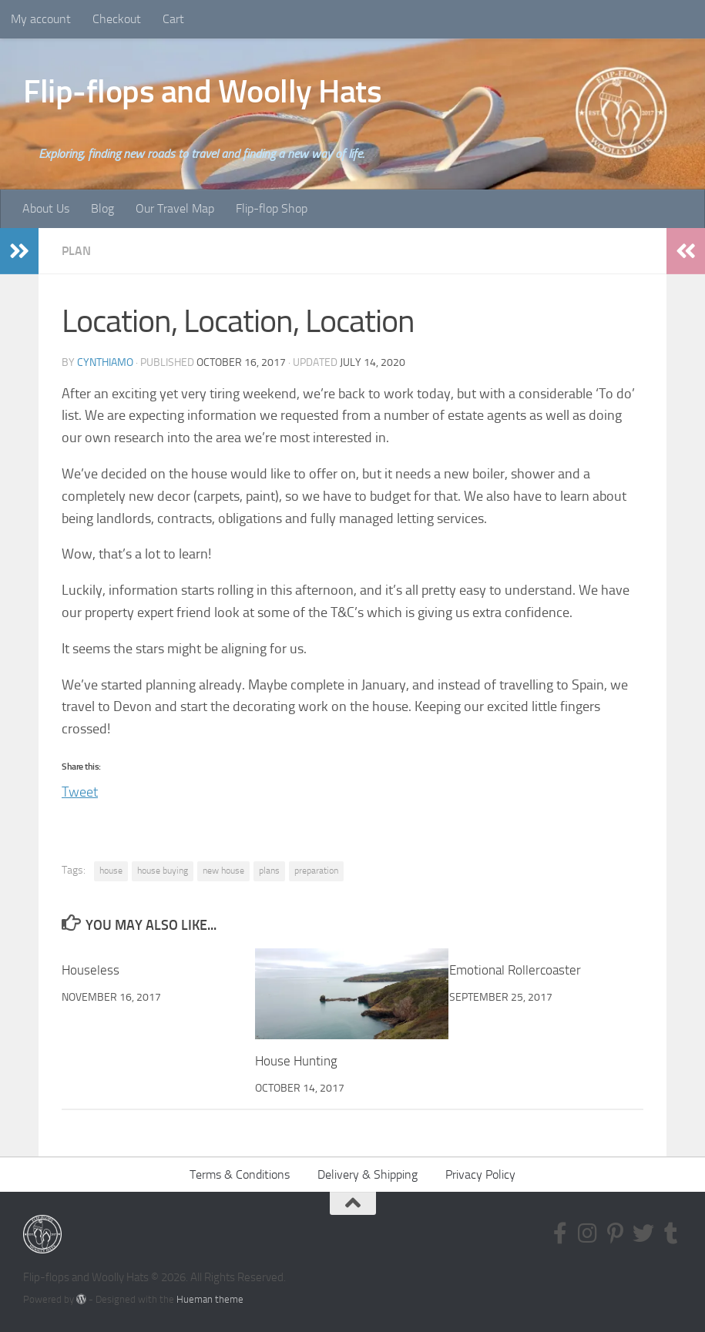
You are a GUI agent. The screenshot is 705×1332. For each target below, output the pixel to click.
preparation (316, 870)
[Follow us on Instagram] (588, 1233)
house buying (162, 870)
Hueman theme (209, 1299)
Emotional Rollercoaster (515, 970)
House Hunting (296, 1061)
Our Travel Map (175, 208)
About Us (45, 208)
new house (223, 870)
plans (269, 870)
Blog (102, 208)
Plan (76, 250)
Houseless (90, 970)
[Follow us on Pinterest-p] (615, 1233)
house (111, 870)
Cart (173, 19)
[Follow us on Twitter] (643, 1233)
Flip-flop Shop (271, 208)
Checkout (116, 19)
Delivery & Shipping (367, 1174)
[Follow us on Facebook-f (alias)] (560, 1233)
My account (41, 19)
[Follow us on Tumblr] (671, 1233)
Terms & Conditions (240, 1174)
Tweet (80, 789)
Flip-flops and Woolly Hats (202, 91)
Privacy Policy (480, 1174)
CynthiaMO (105, 362)
